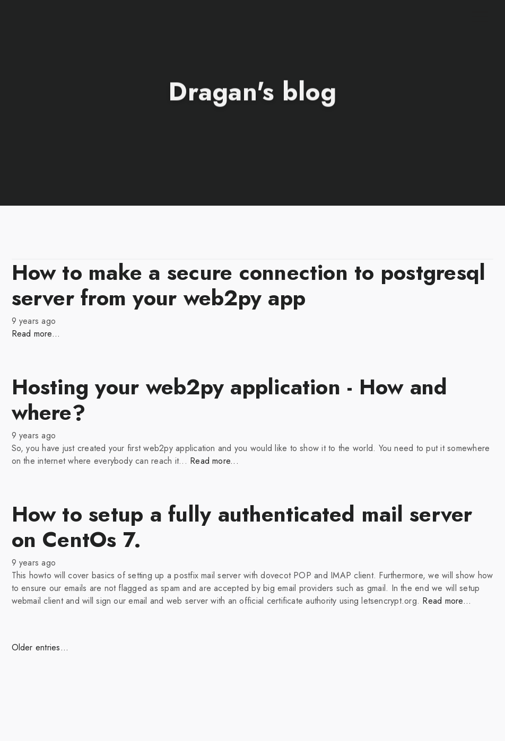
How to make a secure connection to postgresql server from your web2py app (249, 285)
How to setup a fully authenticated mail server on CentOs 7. (242, 527)
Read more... (36, 334)
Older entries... (40, 647)
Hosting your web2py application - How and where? (230, 400)
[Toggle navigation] (480, 16)
